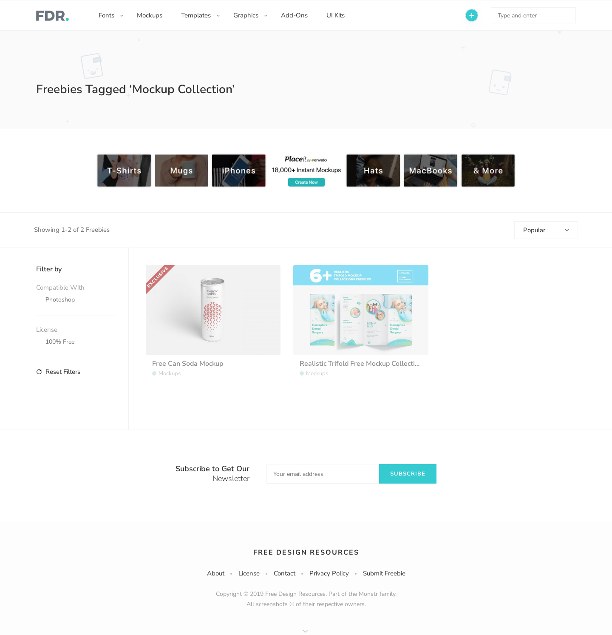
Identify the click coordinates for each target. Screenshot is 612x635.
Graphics (245, 15)
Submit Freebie (384, 573)
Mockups (149, 15)
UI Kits (335, 15)
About (215, 573)
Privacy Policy (329, 573)
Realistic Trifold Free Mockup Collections (363, 363)
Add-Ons (294, 15)
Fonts (106, 15)
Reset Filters (58, 371)
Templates (196, 15)
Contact (284, 573)
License (249, 573)
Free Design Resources (306, 552)
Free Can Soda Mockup (187, 363)
